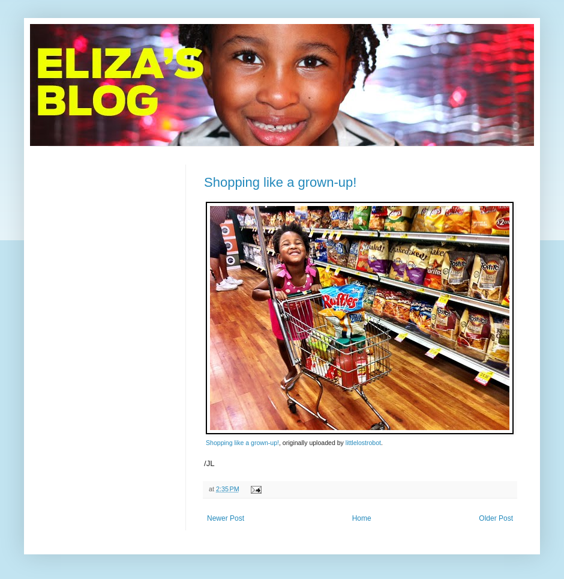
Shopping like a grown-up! (280, 182)
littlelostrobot (363, 442)
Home (361, 518)
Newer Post (225, 518)
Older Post (496, 518)
